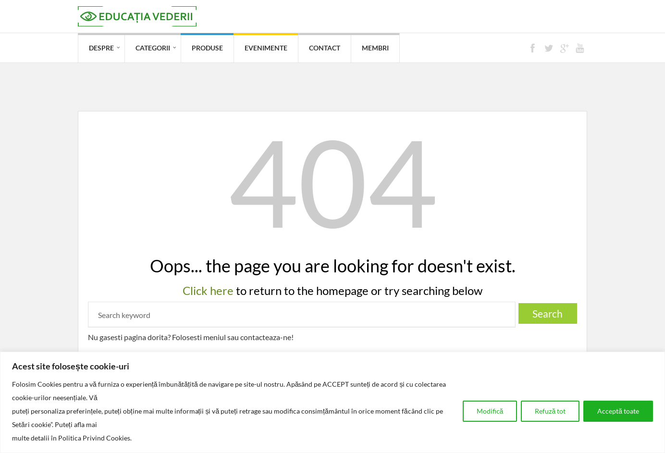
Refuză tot (550, 411)
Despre (101, 48)
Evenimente (266, 48)
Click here (208, 290)
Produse (207, 48)
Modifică (490, 411)
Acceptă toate (618, 411)
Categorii (152, 48)
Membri (375, 48)
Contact (324, 48)
